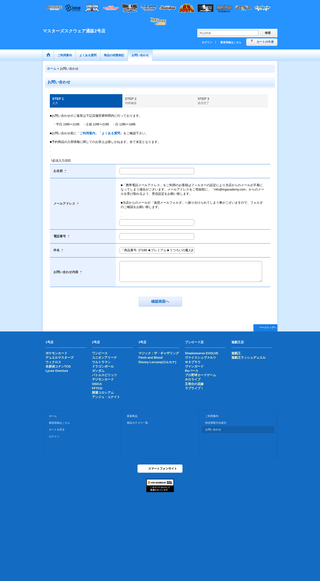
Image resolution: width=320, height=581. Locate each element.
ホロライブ (192, 379)
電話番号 (60, 236)
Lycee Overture (57, 371)
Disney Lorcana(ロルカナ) (157, 362)
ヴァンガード (194, 366)
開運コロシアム (103, 392)
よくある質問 (111, 133)
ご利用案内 (87, 133)
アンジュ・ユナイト (106, 397)
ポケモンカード (56, 353)
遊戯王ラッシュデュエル (248, 357)
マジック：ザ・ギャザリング (158, 353)
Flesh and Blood (150, 357)
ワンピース (100, 353)
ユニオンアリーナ (104, 357)
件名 (57, 250)
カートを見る (57, 429)
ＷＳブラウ (192, 362)
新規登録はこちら (230, 42)
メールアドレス (64, 203)
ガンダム (98, 371)
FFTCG (97, 388)
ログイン (207, 42)
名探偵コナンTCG (58, 366)
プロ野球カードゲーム (200, 375)
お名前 (58, 171)
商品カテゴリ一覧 (137, 422)
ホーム (53, 416)
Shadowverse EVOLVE (201, 353)
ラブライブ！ (194, 388)
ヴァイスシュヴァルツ (200, 357)
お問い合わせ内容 (66, 272)
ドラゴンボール (103, 366)
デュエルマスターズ (60, 357)
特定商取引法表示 (215, 422)
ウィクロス (53, 362)
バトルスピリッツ (104, 375)
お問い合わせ (213, 429)
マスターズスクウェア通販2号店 (74, 31)
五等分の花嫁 (194, 384)
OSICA (97, 384)
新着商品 (132, 416)
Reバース (191, 371)
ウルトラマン (101, 362)
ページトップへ (267, 327)
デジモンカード (103, 379)
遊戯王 (236, 353)
